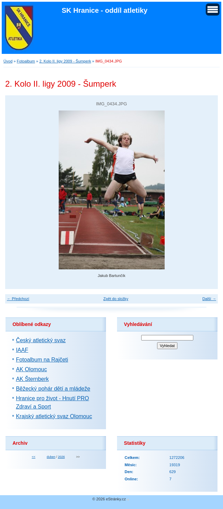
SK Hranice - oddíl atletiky (105, 10)
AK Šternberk (32, 379)
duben (51, 457)
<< (33, 457)
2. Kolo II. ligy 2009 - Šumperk (65, 61)
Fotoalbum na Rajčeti (42, 360)
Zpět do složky (115, 299)
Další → (209, 299)
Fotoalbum (26, 61)
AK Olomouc (31, 369)
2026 (61, 457)
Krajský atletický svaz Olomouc (54, 416)
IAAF (22, 350)
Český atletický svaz (41, 340)
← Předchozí (18, 299)
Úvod (7, 61)
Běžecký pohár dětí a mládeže (53, 389)
